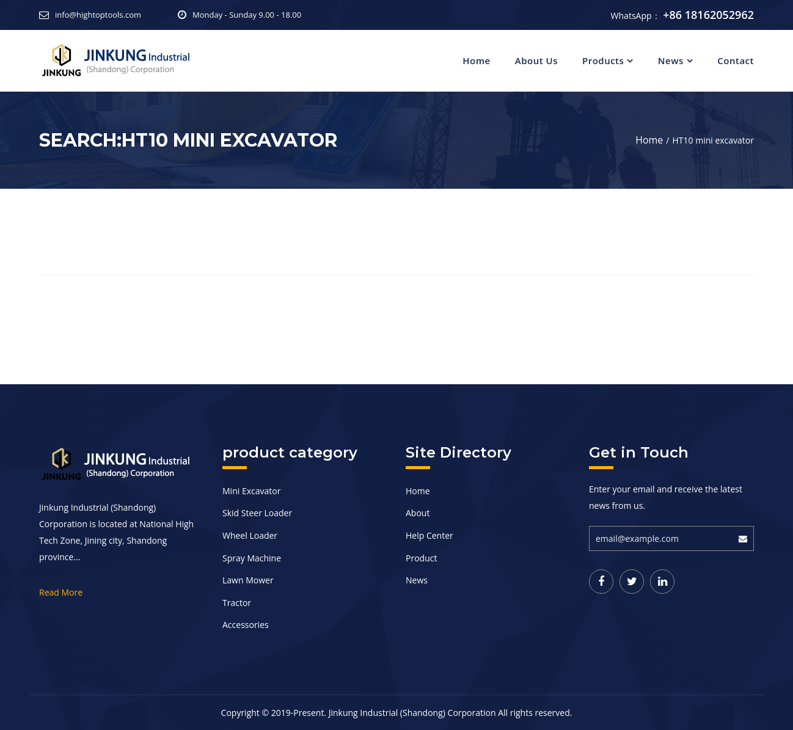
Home (476, 60)
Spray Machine (251, 558)
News (671, 60)
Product (421, 558)
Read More (60, 592)
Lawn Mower (248, 580)
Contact (735, 60)
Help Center (429, 535)
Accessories (245, 624)
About (417, 513)
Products (603, 60)
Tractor (236, 602)
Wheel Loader (249, 535)
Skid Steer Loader (257, 513)
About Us (536, 60)
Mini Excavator (251, 491)
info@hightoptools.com (98, 14)
